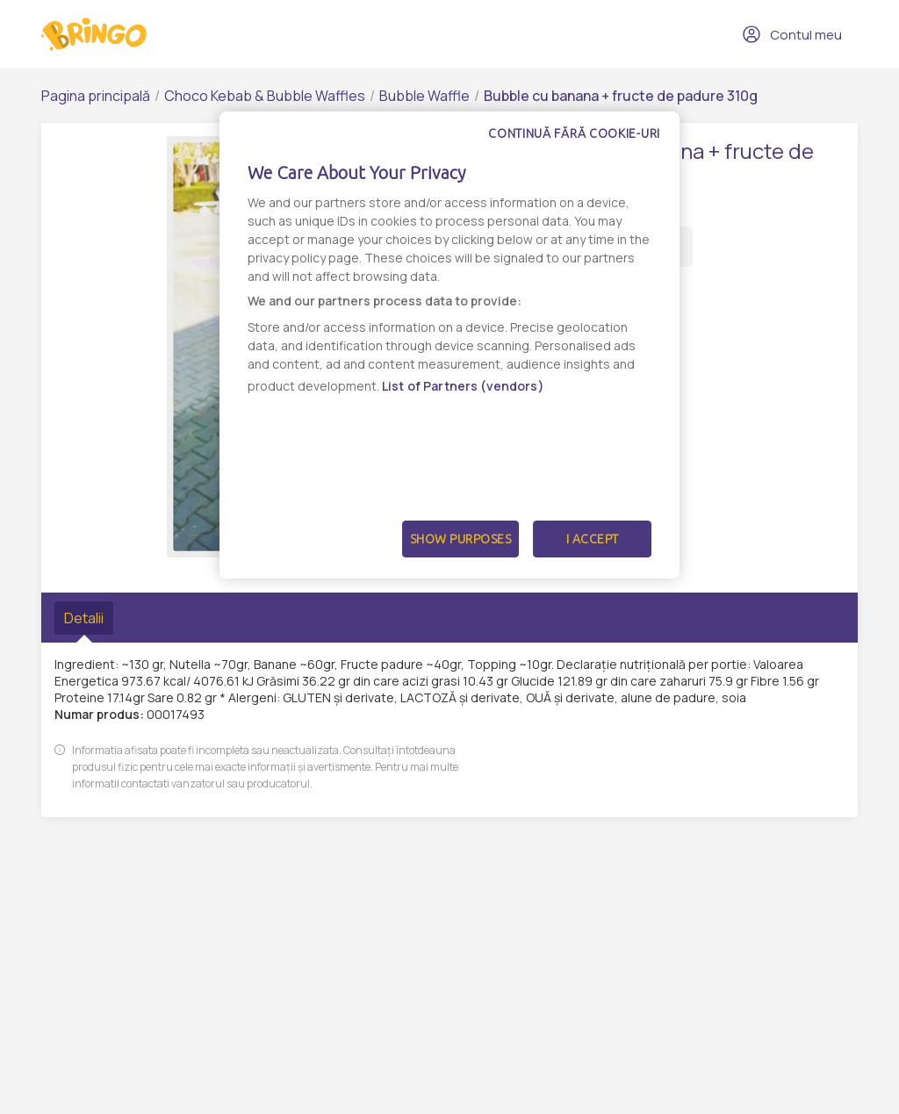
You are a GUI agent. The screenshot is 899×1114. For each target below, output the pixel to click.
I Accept (592, 539)
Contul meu (792, 34)
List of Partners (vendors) (463, 385)
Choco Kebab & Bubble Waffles (264, 95)
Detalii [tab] (84, 618)
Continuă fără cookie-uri (574, 133)
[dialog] (449, 345)
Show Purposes (461, 539)
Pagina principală (95, 95)
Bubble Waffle (424, 95)
